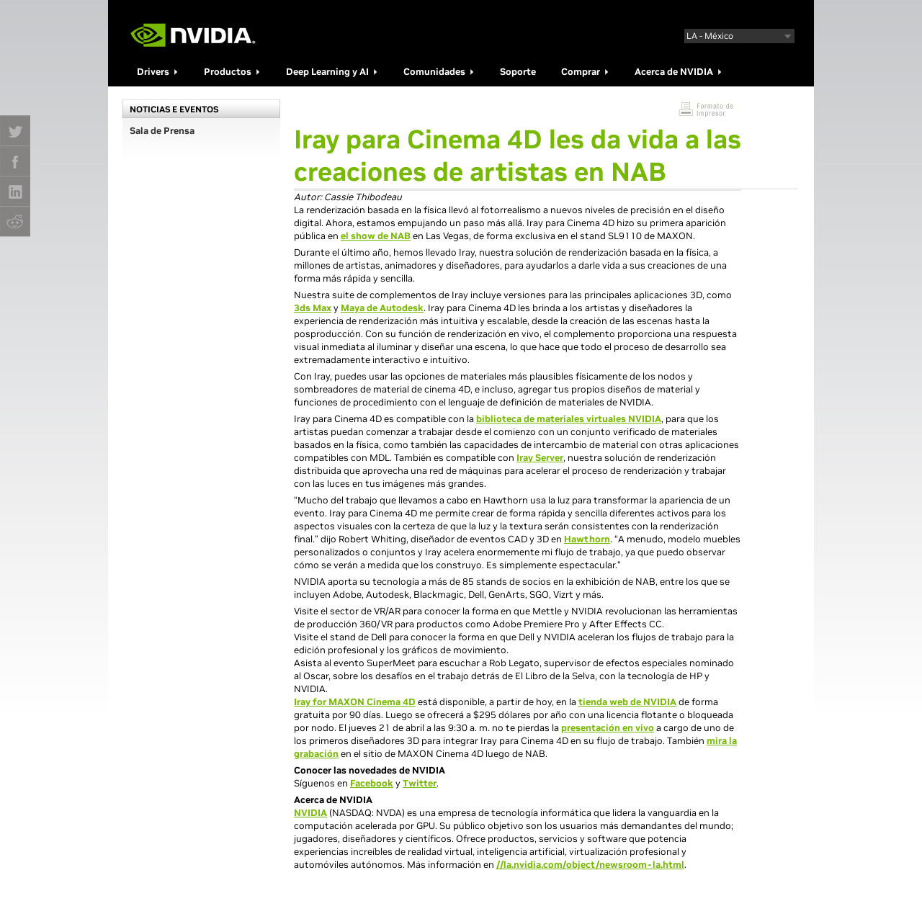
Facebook (371, 783)
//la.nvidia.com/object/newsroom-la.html (590, 865)
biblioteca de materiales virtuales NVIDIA (568, 419)
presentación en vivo (607, 728)
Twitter (420, 783)
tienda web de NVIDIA (627, 702)
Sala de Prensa (162, 131)
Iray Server (539, 458)
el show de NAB (376, 236)
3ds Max (312, 308)
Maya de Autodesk (382, 308)
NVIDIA (310, 813)
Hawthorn (587, 539)
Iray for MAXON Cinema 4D (355, 702)
